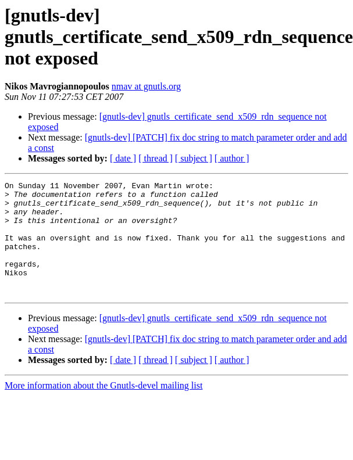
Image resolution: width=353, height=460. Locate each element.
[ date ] (123, 158)
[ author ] (232, 158)
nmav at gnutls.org (146, 86)
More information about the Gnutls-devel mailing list (103, 408)
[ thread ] (155, 158)
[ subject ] (193, 158)
